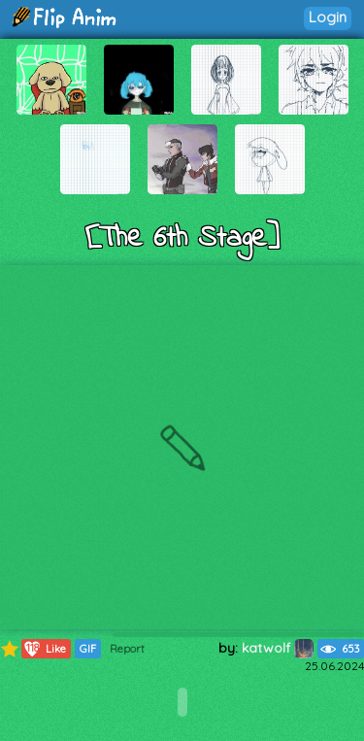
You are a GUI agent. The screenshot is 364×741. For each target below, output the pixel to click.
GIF (88, 649)
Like (44, 648)
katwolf (278, 648)
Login (328, 17)
